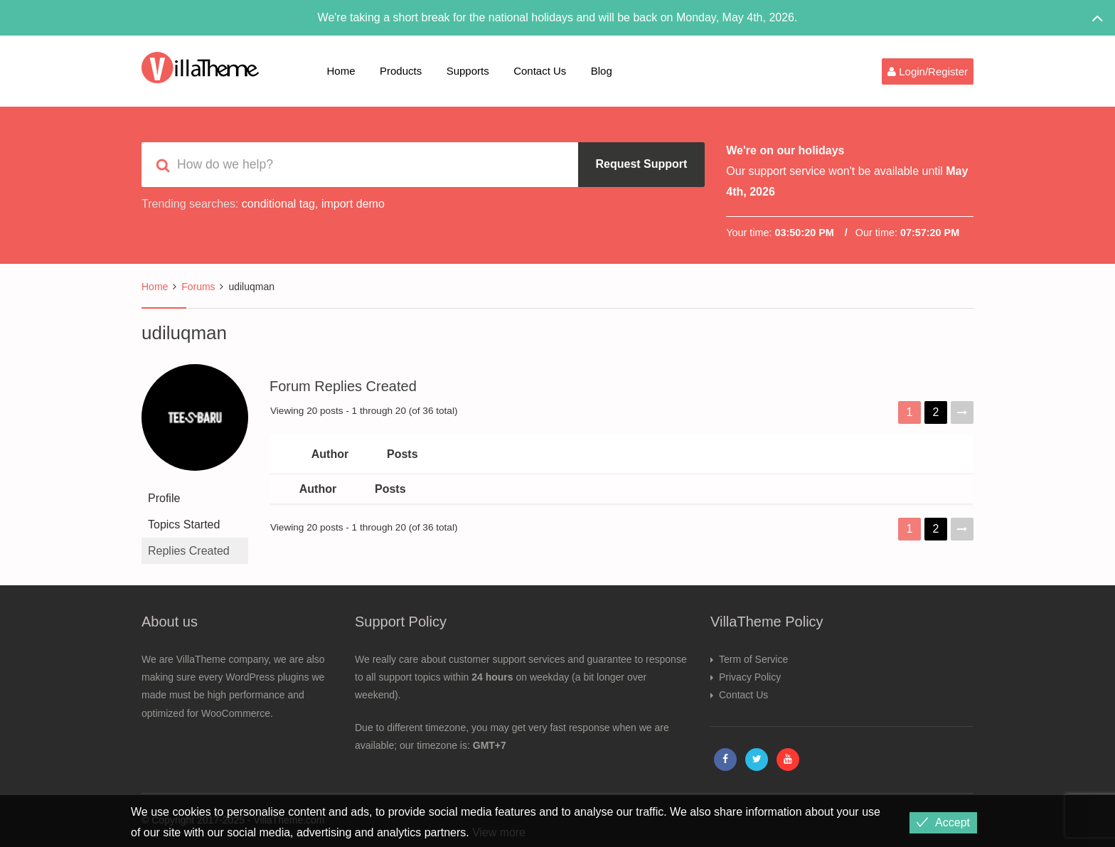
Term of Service (753, 659)
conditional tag (278, 204)
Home (341, 71)
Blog (601, 71)
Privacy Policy (750, 677)
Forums (198, 286)
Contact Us (539, 71)
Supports (468, 71)
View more (499, 832)
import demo (353, 204)
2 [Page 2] (936, 412)
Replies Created (189, 551)
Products (401, 71)
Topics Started (184, 524)
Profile (164, 498)
